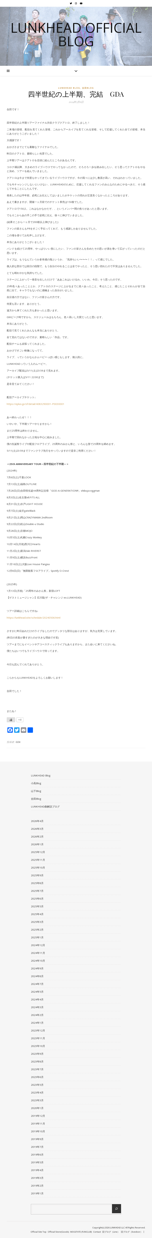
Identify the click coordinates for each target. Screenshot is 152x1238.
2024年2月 (37, 1015)
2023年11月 (38, 1038)
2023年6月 (37, 1077)
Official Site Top (38, 1231)
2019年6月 (37, 1154)
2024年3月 (37, 1007)
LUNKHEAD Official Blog (76, 34)
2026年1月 (37, 844)
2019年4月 (37, 1170)
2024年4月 (37, 999)
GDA (18, 742)
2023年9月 (37, 1053)
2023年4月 (37, 1092)
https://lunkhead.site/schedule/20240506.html (33, 617)
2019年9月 (37, 1139)
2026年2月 (37, 836)
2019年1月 (37, 1193)
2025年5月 (37, 906)
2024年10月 (38, 960)
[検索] (116, 1208)
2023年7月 (37, 1069)
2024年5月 (37, 991)
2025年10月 (38, 867)
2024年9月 (37, 968)
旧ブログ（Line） (111, 1231)
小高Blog (36, 783)
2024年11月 (38, 953)
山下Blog (36, 791)
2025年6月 (37, 898)
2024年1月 (37, 1022)
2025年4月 (37, 914)
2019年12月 (38, 1115)
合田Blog (88, 88)
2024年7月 (37, 984)
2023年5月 (37, 1084)
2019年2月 (37, 1185)
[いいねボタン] (11, 719)
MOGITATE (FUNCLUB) (81, 1231)
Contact (97, 1231)
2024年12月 (38, 945)
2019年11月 (38, 1123)
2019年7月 (37, 1146)
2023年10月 (38, 1046)
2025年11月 (38, 859)
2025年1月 (37, 937)
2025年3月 (37, 921)
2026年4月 (37, 821)
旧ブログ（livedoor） (131, 1231)
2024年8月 (37, 976)
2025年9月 (37, 875)
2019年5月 (37, 1162)
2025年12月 (38, 852)
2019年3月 (37, 1177)
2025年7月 (37, 890)
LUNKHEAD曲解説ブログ (45, 806)
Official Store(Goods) (58, 1231)
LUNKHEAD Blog (69, 88)
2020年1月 (37, 1108)
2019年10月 (38, 1131)
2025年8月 (37, 883)
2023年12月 (38, 1030)
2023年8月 (37, 1061)
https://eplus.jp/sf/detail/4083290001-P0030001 (35, 404)
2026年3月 (37, 828)
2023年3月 (37, 1100)
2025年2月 (37, 929)
